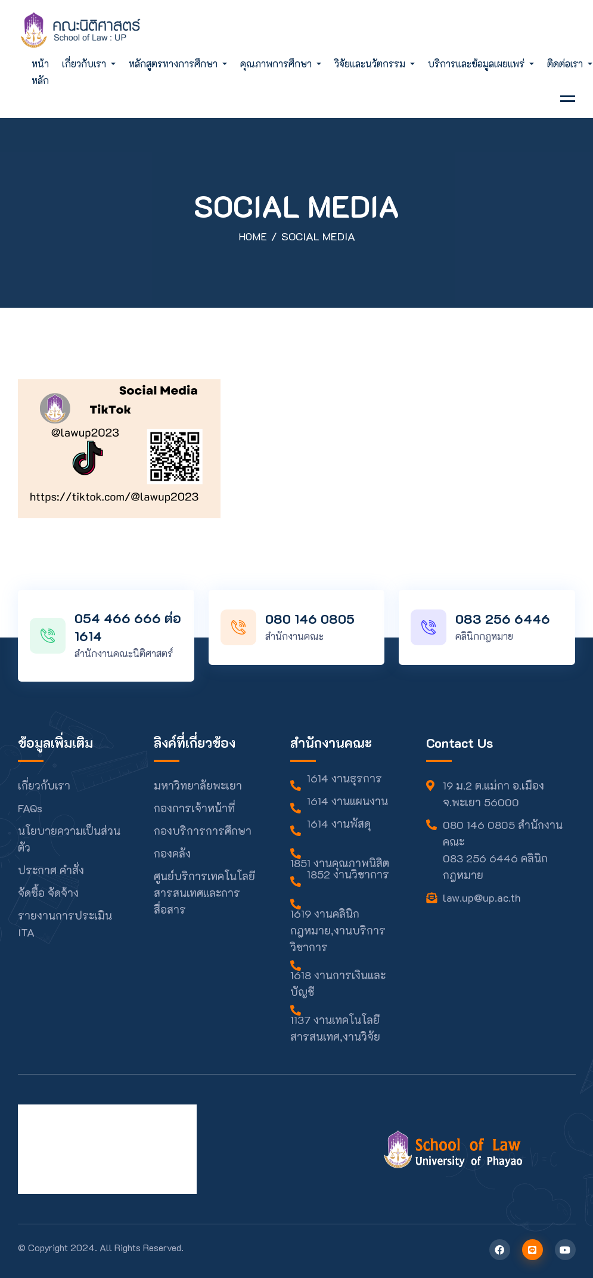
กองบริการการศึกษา (203, 831)
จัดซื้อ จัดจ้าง (48, 893)
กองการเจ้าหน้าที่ (194, 808)
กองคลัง (172, 853)
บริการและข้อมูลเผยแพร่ (477, 63)
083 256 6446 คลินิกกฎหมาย (495, 866)
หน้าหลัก (40, 71)
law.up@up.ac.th (482, 897)
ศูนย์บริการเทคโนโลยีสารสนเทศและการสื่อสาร (204, 893)
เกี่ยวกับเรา (85, 63)
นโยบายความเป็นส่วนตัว (69, 839)
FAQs (30, 808)
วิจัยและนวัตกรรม (371, 63)
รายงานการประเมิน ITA (65, 923)
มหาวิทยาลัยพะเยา (198, 785)
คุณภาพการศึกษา (277, 63)
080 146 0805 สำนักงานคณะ (503, 833)
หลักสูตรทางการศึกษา (174, 63)
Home (252, 236)
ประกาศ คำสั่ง (51, 870)
